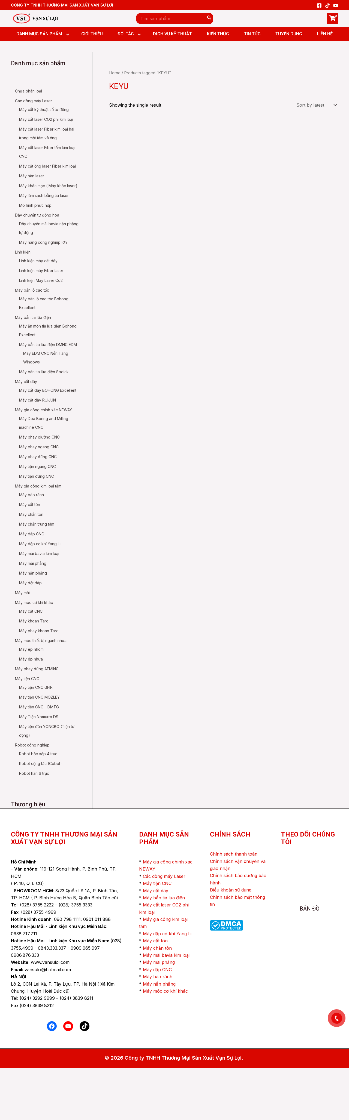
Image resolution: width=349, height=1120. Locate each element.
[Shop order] (316, 105)
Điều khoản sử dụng (230, 942)
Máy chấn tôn (157, 1000)
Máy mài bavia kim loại (166, 1007)
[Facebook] (319, 5)
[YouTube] (335, 5)
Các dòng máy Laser (164, 928)
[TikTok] (327, 5)
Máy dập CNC (157, 1022)
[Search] (209, 18)
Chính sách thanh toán (233, 906)
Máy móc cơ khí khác (165, 1043)
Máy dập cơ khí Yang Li (167, 986)
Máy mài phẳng (159, 1014)
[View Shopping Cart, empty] (332, 18)
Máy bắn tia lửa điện (164, 950)
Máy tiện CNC (157, 935)
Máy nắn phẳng (159, 1036)
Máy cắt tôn (155, 993)
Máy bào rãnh (157, 1029)
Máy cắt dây (155, 943)
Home (115, 72)
